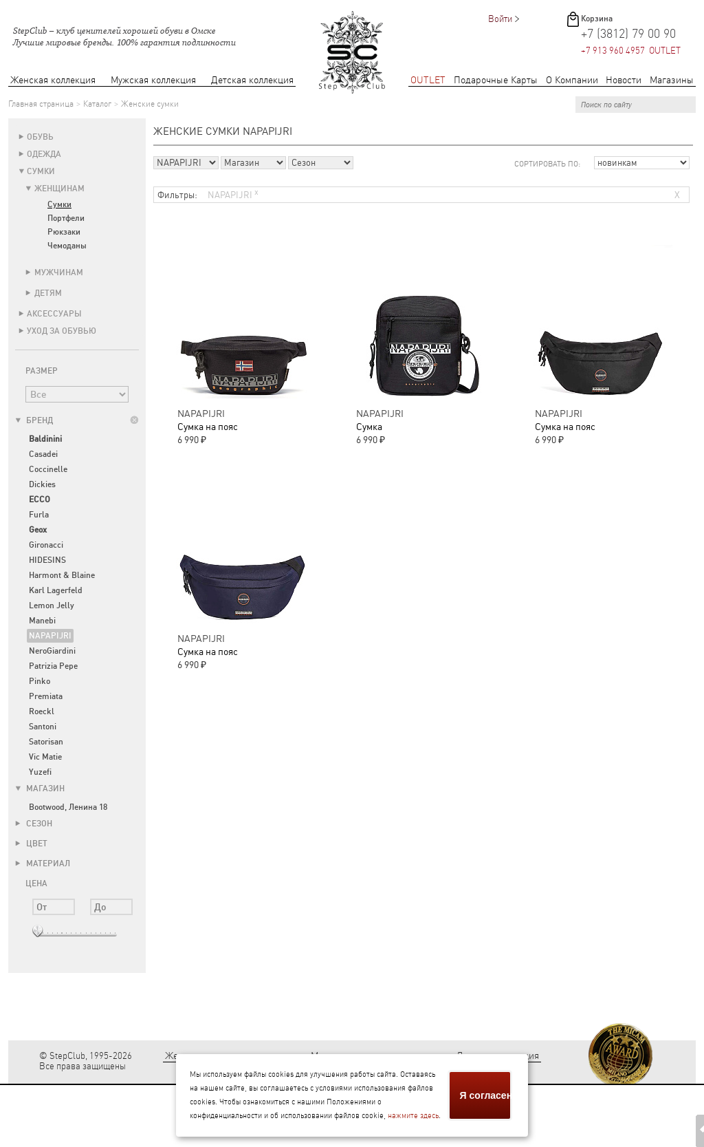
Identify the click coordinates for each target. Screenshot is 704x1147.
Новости (623, 80)
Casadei (43, 454)
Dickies (42, 484)
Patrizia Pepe (53, 666)
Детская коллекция (252, 80)
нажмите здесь (413, 1115)
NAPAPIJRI (50, 636)
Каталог (97, 104)
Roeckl (41, 711)
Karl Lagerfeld (55, 590)
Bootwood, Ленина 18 (68, 807)
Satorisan (46, 742)
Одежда (44, 154)
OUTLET (428, 80)
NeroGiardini (52, 651)
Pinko (39, 681)
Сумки (41, 171)
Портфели (66, 218)
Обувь (40, 137)
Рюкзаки (63, 232)
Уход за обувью (61, 331)
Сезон (33, 823)
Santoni (42, 726)
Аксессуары (54, 314)
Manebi (42, 620)
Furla (39, 514)
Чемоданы (67, 245)
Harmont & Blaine (62, 575)
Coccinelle (48, 469)
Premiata (46, 696)
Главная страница (41, 104)
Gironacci (46, 545)
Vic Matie (45, 757)
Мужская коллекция (153, 80)
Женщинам (59, 188)
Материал (42, 863)
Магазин (40, 788)
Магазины (672, 80)
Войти (500, 19)
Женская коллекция (53, 80)
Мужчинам (58, 272)
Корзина (597, 18)
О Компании (572, 80)
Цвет (31, 843)
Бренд (34, 420)
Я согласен (486, 1095)
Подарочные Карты (496, 80)
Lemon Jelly (51, 605)
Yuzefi (40, 772)
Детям (48, 293)
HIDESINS (47, 560)
